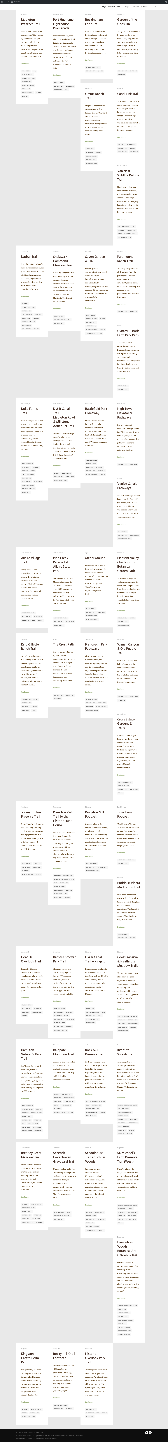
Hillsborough (25, 403)
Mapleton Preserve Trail (30, 22)
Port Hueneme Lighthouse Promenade (63, 24)
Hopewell (120, 1148)
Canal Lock (90, 1008)
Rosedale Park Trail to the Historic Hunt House (63, 819)
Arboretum (26, 71)
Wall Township (26, 553)
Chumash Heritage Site (62, 319)
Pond (33, 710)
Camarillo (120, 553)
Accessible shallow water (127, 1016)
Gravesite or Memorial (94, 467)
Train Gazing (26, 325)
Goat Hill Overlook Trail (31, 959)
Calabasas (24, 639)
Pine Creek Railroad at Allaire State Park (61, 564)
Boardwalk (131, 144)
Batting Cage (58, 1012)
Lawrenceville (25, 1148)
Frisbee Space (91, 463)
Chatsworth (121, 14)
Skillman (120, 89)
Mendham (24, 807)
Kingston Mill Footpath (94, 814)
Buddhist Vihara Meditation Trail (128, 885)
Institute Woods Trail (125, 1052)
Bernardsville (121, 714)
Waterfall (26, 492)
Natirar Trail (29, 256)
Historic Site (26, 81)
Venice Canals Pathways (127, 486)
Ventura (55, 639)
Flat (87, 1105)
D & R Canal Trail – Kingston (96, 959)
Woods (100, 71)
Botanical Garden (28, 471)
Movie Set (133, 71)
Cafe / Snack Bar (28, 474)
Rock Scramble (66, 1105)
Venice (119, 478)
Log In (7, 2)
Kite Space (101, 471)
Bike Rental (26, 467)
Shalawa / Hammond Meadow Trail (62, 261)
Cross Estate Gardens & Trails (126, 724)
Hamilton (88, 251)
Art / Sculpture (27, 463)
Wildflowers (27, 329)
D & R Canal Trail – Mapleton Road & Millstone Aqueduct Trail (64, 417)
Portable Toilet (91, 619)
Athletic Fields (59, 1008)
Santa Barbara (89, 639)
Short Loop (26, 89)
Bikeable (121, 144)
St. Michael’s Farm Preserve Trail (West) (127, 1157)
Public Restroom (28, 85)
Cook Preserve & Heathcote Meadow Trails (127, 961)
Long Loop (37, 863)
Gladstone (24, 251)
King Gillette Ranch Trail (30, 646)
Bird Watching (27, 74)
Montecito (56, 251)
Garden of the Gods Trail (127, 22)
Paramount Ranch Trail (125, 259)
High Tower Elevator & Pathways (125, 413)
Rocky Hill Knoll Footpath (64, 1356)
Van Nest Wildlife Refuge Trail (128, 175)
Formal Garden (91, 156)
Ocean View (70, 695)
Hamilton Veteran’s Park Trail (31, 1054)
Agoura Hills (121, 251)
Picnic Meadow (91, 329)
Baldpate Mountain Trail (63, 1052)
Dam (132, 226)
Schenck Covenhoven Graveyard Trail (64, 1157)
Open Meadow (27, 314)
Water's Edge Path (124, 237)
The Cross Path (63, 644)
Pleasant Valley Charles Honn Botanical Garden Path (128, 564)
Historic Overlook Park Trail (95, 1358)
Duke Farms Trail (29, 411)
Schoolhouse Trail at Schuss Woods (95, 1157)
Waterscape (134, 151)
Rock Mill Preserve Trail (94, 1052)
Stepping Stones (60, 1112)
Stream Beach (27, 1130)
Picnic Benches (91, 163)
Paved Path (38, 481)
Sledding (36, 318)
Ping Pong (121, 1323)
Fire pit (24, 1413)
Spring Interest (27, 92)
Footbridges (90, 315)
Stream (38, 92)
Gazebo (102, 319)
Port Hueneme (58, 14)
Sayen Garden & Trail (95, 259)
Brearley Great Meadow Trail (31, 1155)
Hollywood (121, 403)
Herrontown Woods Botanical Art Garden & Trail (127, 1249)
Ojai (86, 553)
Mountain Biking (130, 233)
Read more (25, 64)
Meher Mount (95, 558)
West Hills (88, 89)
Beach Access (58, 82)
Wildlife (25, 96)
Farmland (121, 1020)
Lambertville (25, 952)
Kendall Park (121, 807)
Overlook (121, 74)
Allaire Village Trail (31, 560)
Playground (122, 151)
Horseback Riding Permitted (64, 879)
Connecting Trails (28, 78)
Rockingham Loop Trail (94, 22)
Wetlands (38, 1130)
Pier (66, 89)
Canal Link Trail (128, 94)
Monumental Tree (92, 1108)
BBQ (34, 71)
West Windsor (122, 166)
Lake (120, 233)
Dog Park (57, 875)
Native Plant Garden (29, 706)
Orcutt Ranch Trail (94, 96)
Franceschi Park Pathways (96, 646)
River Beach (102, 867)
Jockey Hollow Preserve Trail (31, 814)
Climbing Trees (91, 460)
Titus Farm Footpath (124, 814)
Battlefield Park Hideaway (96, 411)
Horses (132, 148)
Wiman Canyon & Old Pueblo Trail (128, 649)
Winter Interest (28, 874)
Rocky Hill (56, 1348)
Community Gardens (93, 152)
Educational (122, 386)
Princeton (88, 403)
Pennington (57, 807)
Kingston (24, 14)
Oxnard (119, 326)
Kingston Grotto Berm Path (30, 1358)
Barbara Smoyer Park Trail (64, 959)
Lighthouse (70, 86)
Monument (58, 89)
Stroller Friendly (28, 321)
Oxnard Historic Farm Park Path (128, 333)
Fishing (121, 230)
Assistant (15, 1)
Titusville (56, 1045)
